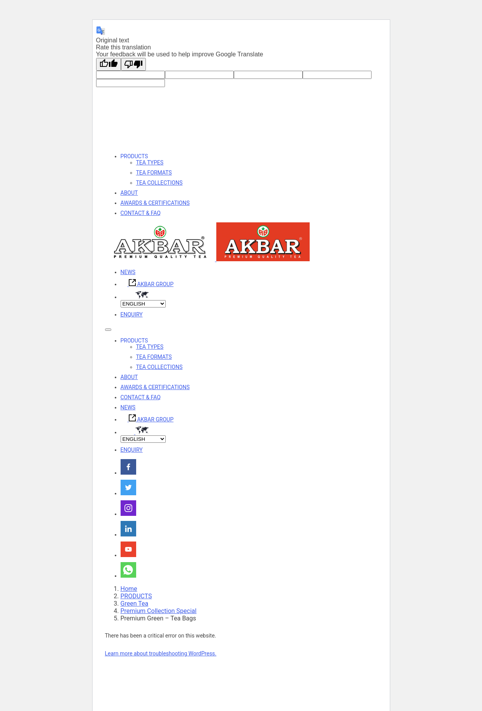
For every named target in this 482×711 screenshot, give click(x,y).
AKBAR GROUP (147, 284)
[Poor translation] (133, 64)
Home (129, 588)
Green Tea (135, 603)
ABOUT (129, 193)
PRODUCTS (134, 156)
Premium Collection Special (159, 611)
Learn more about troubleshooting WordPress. (161, 653)
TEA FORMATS (154, 172)
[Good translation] (108, 64)
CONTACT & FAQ (141, 213)
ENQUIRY (132, 314)
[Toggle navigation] (108, 329)
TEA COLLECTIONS (159, 183)
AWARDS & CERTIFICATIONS (155, 203)
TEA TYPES (150, 162)
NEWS (128, 272)
